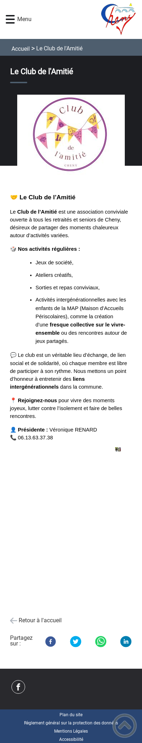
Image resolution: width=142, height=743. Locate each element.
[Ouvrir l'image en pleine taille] (71, 135)
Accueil (20, 48)
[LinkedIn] (126, 641)
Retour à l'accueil (40, 620)
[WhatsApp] (101, 641)
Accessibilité (71, 739)
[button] (10, 19)
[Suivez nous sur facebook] (18, 687)
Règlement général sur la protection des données (71, 722)
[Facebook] (50, 641)
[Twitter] (76, 641)
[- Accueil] (82, 19)
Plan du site (71, 714)
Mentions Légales (71, 731)
